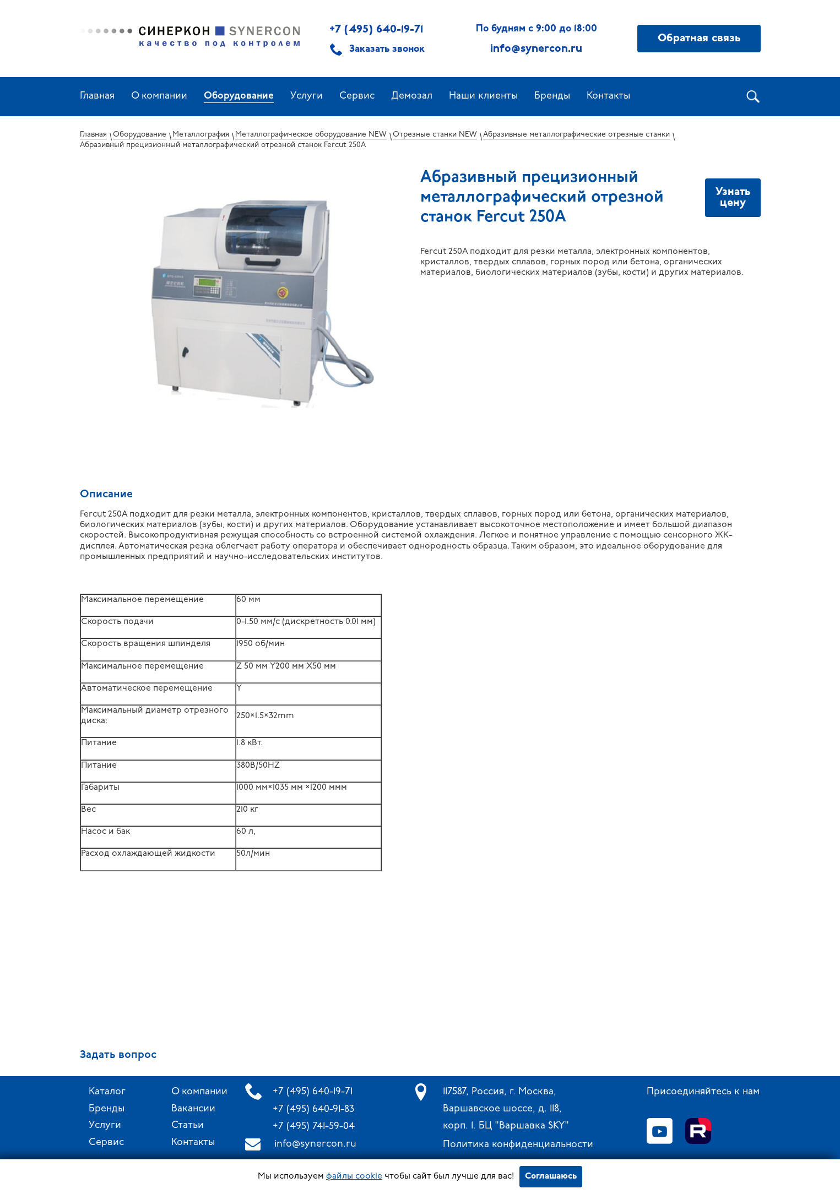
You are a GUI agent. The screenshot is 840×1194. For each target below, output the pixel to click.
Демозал (411, 96)
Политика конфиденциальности (518, 1144)
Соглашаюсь (551, 1176)
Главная (97, 96)
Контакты (608, 96)
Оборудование (239, 96)
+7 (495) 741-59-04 (314, 1126)
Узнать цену (733, 198)
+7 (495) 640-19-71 (376, 29)
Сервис (357, 96)
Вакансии (193, 1109)
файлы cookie (354, 1176)
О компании (159, 96)
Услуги (306, 96)
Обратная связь (699, 38)
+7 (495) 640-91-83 (313, 1109)
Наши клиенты (483, 96)
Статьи (187, 1125)
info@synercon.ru (315, 1144)
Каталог (107, 1092)
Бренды (552, 96)
